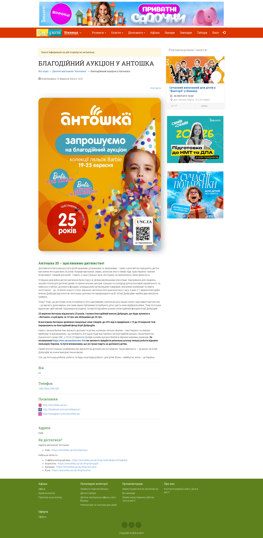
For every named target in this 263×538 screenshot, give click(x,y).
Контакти (155, 85)
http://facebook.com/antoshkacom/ (62, 409)
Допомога (136, 32)
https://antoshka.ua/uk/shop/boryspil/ (78, 463)
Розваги (99, 32)
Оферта (42, 516)
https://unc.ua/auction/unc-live (69, 340)
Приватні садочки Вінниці (94, 489)
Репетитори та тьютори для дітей (98, 505)
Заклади (186, 32)
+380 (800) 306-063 (48, 388)
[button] (72, 32)
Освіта (117, 32)
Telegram (138, 525)
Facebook (125, 525)
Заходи (170, 32)
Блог (215, 32)
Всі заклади (128, 493)
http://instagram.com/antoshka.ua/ (61, 413)
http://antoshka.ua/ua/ (55, 405)
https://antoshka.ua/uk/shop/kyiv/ (69, 450)
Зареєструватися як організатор (140, 489)
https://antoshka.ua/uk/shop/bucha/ (71, 470)
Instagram (131, 525)
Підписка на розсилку (50, 497)
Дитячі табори (88, 493)
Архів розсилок (46, 493)
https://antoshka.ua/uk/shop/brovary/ (76, 467)
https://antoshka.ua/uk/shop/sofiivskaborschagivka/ (100, 460)
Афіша (155, 32)
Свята (202, 106)
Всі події (43, 71)
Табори (202, 32)
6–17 (172, 106)
